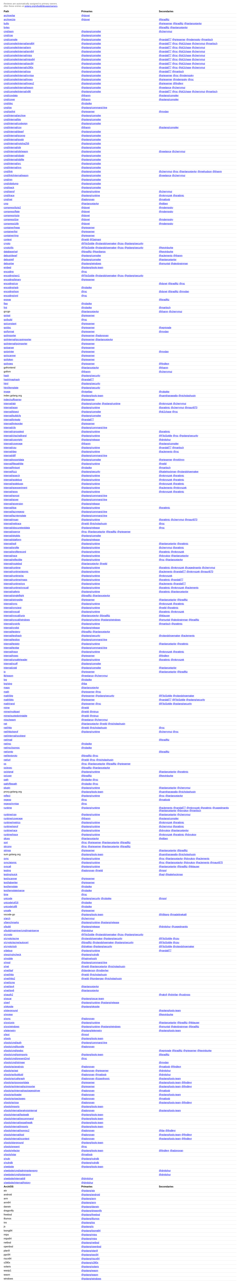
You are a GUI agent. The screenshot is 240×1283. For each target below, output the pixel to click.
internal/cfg (10, 427)
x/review (8, 1014)
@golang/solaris (90, 1266)
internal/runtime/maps (15, 579)
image (7, 391)
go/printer (9, 351)
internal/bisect (11, 411)
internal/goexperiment (15, 487)
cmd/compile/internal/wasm (18, 87)
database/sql (11, 251)
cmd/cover (9, 99)
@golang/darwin (90, 1206)
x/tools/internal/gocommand (19, 1118)
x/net (6, 966)
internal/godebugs (13, 483)
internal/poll (10, 543)
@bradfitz (164, 19)
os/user (8, 775)
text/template (11, 886)
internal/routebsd (13, 563)
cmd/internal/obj (12, 147)
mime (7, 707)
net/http (8, 727)
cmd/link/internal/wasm (16, 175)
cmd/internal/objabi (14, 155)
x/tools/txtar (10, 1154)
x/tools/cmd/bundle (14, 1046)
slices (7, 838)
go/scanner (10, 355)
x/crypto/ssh (10, 946)
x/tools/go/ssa (11, 1102)
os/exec (8, 767)
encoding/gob (11, 287)
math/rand (9, 703)
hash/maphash (12, 379)
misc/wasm (10, 719)
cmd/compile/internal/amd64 (19, 43)
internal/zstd (10, 667)
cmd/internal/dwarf (14, 131)
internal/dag (10, 451)
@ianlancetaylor (193, 23)
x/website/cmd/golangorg (17, 1174)
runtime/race (10, 830)
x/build (7, 926)
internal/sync (10, 603)
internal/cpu (10, 447)
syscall (7, 866)
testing (7, 870)
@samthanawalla (168, 395)
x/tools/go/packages (14, 1098)
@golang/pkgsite (90, 1006)
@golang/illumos (90, 1218)
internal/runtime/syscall (16, 587)
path (6, 779)
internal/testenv (12, 631)
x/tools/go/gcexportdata (16, 1082)
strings (7, 850)
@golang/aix (88, 1190)
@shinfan (173, 994)
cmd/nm (8, 179)
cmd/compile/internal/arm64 (19, 51)
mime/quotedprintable (15, 715)
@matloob (164, 199)
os (5, 763)
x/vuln (7, 1158)
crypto (7, 243)
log (5, 679)
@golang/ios (88, 1222)
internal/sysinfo (12, 623)
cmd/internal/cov (13, 127)
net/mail (8, 739)
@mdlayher (102, 970)
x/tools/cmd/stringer (14, 1062)
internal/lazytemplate (15, 515)
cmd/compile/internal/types (18, 79)
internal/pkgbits (12, 535)
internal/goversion (13, 503)
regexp (7, 799)
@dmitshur (165, 439)
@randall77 (165, 39)
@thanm (86, 95)
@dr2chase (184, 43)
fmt (5, 307)
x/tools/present (12, 1146)
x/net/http (9, 974)
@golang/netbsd (90, 1242)
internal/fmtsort (12, 467)
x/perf (7, 1002)
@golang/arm (88, 1198)
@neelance (165, 87)
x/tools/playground (14, 1142)
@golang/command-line (94, 107)
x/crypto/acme (11, 938)
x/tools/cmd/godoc (13, 1050)
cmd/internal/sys (12, 167)
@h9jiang (164, 914)
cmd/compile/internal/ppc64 (19, 63)
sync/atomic (10, 862)
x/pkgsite (8, 1006)
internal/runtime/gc (14, 575)
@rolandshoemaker (106, 243)
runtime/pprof (11, 826)
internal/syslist (11, 627)
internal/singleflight (14, 595)
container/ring (11, 235)
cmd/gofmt (9, 111)
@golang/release (90, 439)
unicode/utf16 (11, 902)
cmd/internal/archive (15, 115)
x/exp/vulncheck (12, 954)
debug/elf (9, 259)
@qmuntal (164, 263)
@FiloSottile (88, 243)
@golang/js (87, 1226)
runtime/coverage (13, 818)
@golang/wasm (89, 1270)
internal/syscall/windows (17, 619)
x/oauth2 (8, 994)
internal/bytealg (12, 419)
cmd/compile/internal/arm (17, 47)
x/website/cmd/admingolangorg (21, 1170)
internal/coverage (13, 443)
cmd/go (8, 107)
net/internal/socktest (14, 735)
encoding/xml (11, 295)
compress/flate (12, 211)
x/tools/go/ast (11, 1070)
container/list (10, 231)
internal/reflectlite (13, 559)
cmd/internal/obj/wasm (16, 151)
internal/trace (11, 651)
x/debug (8, 950)
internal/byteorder (13, 423)
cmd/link (8, 171)
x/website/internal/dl (14, 1178)
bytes (6, 27)
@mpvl (163, 870)
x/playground (11, 1010)
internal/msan (11, 519)
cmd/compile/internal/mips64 (19, 59)
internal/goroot (11, 495)
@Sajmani (95, 239)
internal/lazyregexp (14, 511)
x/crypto (8, 934)
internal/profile (11, 547)
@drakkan (86, 946)
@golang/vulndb (90, 954)
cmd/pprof (9, 191)
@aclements (165, 255)
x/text (6, 1034)
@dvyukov (164, 555)
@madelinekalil (178, 914)
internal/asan (11, 407)
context (8, 239)
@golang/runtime (90, 191)
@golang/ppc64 (89, 1254)
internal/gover (11, 499)
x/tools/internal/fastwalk (16, 1114)
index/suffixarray (12, 399)
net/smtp (8, 751)
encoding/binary (12, 279)
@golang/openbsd (91, 1246)
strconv (8, 846)
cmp (6, 203)
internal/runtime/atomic (16, 571)
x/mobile (8, 958)
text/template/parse (14, 890)
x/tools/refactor (12, 1150)
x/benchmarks (11, 922)
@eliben (163, 203)
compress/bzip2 (12, 207)
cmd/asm (9, 31)
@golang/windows (91, 263)
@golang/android (90, 1194)
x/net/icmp (9, 982)
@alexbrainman (179, 263)
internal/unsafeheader (15, 659)
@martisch (207, 39)
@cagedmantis (193, 567)
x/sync (7, 1018)
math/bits (9, 699)
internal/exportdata (14, 459)
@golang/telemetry (91, 1030)
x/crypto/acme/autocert (16, 942)
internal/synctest (12, 607)
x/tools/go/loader (13, 1094)
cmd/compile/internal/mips (18, 55)
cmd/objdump (11, 183)
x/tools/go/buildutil (13, 1074)
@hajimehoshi (89, 958)
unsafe (7, 910)
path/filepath (10, 783)
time (6, 894)
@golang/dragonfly (91, 1210)
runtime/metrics (12, 822)
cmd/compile (10, 39)
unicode (8, 898)
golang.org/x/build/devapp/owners (40, 6)
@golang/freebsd (90, 1214)
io (5, 671)
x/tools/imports (11, 1106)
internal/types (11, 655)
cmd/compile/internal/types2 (19, 83)
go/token (8, 359)
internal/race (10, 555)
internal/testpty (12, 643)
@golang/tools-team (92, 267)
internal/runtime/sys (14, 583)
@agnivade (165, 327)
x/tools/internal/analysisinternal (20, 1110)
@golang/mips (89, 1234)
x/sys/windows (11, 1026)
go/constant (10, 323)
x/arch (7, 918)
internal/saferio (12, 591)
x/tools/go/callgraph (14, 1078)
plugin (7, 787)
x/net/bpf (8, 970)
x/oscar (8, 998)
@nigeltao (86, 391)
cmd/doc (8, 103)
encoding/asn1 (12, 275)
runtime (8, 807)
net (5, 723)
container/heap (12, 227)
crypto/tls (8, 247)
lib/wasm (8, 675)
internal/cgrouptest (14, 431)
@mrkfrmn (178, 459)
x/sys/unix (9, 1022)
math (6, 691)
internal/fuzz (10, 471)
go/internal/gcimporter (15, 343)
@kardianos (99, 251)
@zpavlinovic (102, 1078)
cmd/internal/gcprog (14, 135)
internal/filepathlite (13, 463)
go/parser (9, 347)
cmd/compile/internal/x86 (17, 91)
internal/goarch (12, 475)
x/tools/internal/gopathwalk (18, 1122)
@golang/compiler (91, 31)
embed (7, 267)
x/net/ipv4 (9, 986)
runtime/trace (11, 834)
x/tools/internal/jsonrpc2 (16, 1130)
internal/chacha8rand (15, 435)
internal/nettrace (12, 523)
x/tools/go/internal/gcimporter (19, 1086)
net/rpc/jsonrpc (12, 747)
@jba (84, 683)
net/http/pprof (11, 731)
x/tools (7, 1038)
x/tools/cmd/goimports (16, 1054)
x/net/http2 (9, 978)
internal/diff (10, 455)
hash (6, 375)
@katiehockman (167, 471)
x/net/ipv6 (9, 990)
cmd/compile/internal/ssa (17, 71)
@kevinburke (166, 247)
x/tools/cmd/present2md (17, 1058)
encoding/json (11, 291)
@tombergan (97, 978)
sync (6, 858)
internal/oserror (12, 531)
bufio (6, 23)
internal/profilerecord (15, 551)
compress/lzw (11, 219)
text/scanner (10, 878)
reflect (7, 795)
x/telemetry (10, 1030)
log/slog (8, 683)
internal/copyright (13, 439)
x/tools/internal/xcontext (16, 1138)
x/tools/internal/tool (14, 1134)
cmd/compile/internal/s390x (18, 67)
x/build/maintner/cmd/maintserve (21, 930)
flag (6, 303)
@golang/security (133, 243)
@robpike (86, 103)
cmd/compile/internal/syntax (19, 75)
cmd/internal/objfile (14, 159)
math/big (8, 695)
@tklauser (164, 615)
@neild (85, 239)
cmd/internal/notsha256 (16, 143)
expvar (7, 299)
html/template (11, 387)
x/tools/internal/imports (16, 1126)
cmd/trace (9, 195)
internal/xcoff (10, 663)
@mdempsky (193, 39)
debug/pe (9, 263)
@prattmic (178, 195)
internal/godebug (13, 479)
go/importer (10, 335)
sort (6, 842)
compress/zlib (11, 223)
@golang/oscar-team (92, 998)
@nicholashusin (187, 395)
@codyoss (184, 994)
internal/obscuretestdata (17, 527)
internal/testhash (13, 635)
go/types (8, 363)
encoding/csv (11, 283)
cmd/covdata (11, 95)
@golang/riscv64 (90, 1258)
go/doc (7, 327)
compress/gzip (11, 215)
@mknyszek (165, 195)
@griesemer (165, 23)
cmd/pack (9, 187)
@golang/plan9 (89, 1250)
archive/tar (9, 15)
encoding (9, 271)
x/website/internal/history (17, 1182)
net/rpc (7, 743)
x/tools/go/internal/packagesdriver (22, 1090)
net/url (7, 759)
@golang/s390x (89, 1262)
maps (7, 687)
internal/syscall (12, 611)
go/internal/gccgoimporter (17, 339)
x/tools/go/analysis (14, 1066)
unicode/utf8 (10, 906)
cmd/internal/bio (12, 119)
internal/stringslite (13, 599)
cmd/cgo (8, 35)
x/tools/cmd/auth (13, 1042)
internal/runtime (12, 567)
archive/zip (9, 19)
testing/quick (10, 874)
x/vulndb (8, 1162)
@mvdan (164, 111)
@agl (162, 874)
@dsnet (85, 15)
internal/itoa (10, 507)
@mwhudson (204, 171)
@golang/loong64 (91, 1230)
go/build (8, 319)
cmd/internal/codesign (16, 123)
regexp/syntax (11, 803)
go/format (9, 331)
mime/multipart (12, 711)
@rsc (175, 43)
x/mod (7, 962)
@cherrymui (165, 31)
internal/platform (12, 539)
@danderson (88, 970)
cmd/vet (8, 199)
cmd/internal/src (12, 163)
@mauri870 (191, 407)
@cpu (120, 243)
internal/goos (11, 491)
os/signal (8, 771)
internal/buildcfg (12, 415)
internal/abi (10, 403)
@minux (94, 711)
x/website (9, 1166)
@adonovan (88, 199)
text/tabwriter (11, 882)
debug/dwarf (10, 255)
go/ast (7, 315)
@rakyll (163, 994)
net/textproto (10, 755)
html (6, 383)
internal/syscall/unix (14, 615)
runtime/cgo (10, 814)
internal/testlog (12, 639)
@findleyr (178, 83)
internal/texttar (11, 647)
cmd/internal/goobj (14, 139)
